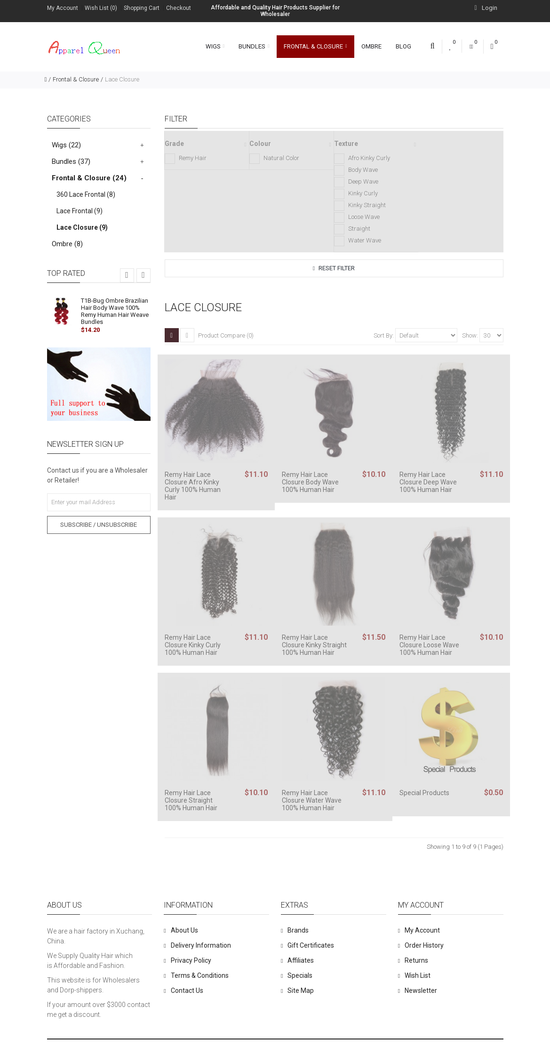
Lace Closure (122, 79)
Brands (298, 930)
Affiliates (300, 960)
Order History (424, 945)
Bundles (254, 46)
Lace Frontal (79, 211)
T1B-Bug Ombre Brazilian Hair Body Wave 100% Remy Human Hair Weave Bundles (115, 311)
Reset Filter (334, 268)
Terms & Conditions (200, 975)
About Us (184, 930)
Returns (416, 960)
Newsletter (421, 990)
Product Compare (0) (226, 335)
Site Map (300, 990)
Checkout (178, 8)
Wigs (215, 46)
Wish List (417, 975)
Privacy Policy (191, 960)
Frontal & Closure (315, 46)
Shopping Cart (141, 8)
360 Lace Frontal (85, 194)
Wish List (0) (101, 8)
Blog (403, 46)
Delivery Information (201, 945)
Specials (299, 975)
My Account (62, 8)
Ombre (371, 46)
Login (485, 7)
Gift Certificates (310, 945)
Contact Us (187, 990)
